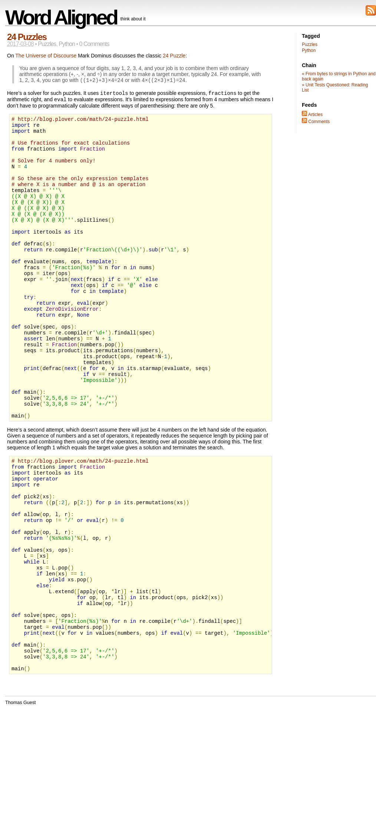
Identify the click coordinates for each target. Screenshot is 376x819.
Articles (312, 114)
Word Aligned (61, 17)
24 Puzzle (174, 56)
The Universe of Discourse (45, 56)
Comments (316, 121)
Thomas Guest (20, 801)
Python (67, 44)
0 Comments (94, 44)
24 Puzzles (26, 37)
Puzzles (47, 44)
